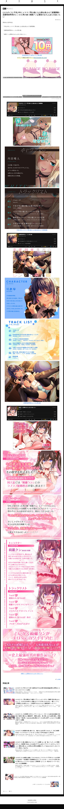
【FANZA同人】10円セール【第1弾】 (32, 46)
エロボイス (9, 8)
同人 (4, 8)
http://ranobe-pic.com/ (40, 57)
